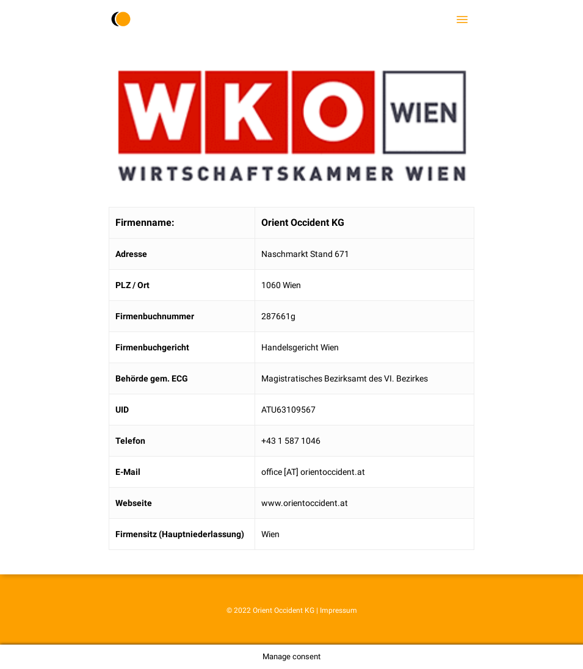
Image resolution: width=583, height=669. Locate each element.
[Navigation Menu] (462, 19)
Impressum (338, 610)
